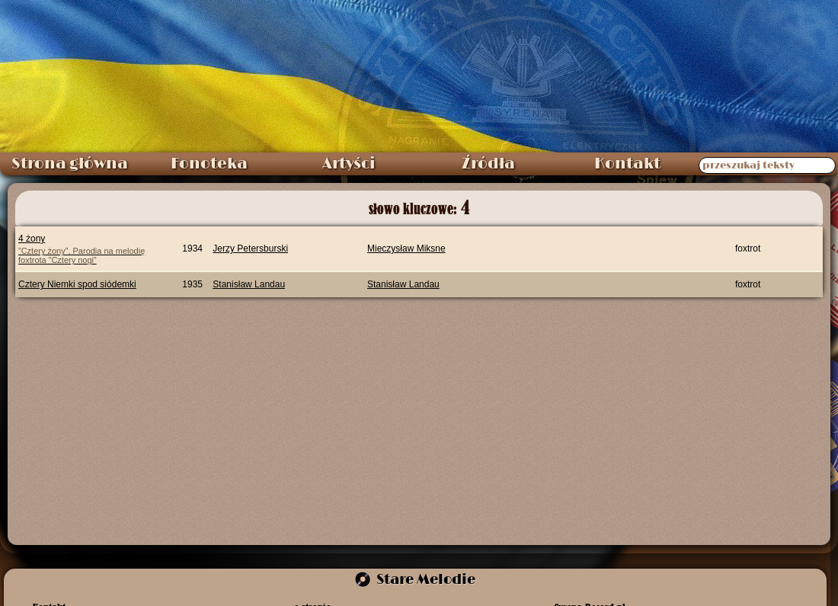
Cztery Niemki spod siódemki (77, 284)
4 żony (90, 249)
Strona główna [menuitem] (69, 164)
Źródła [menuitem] (488, 164)
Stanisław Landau (249, 284)
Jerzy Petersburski (250, 248)
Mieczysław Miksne (406, 248)
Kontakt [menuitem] (627, 164)
